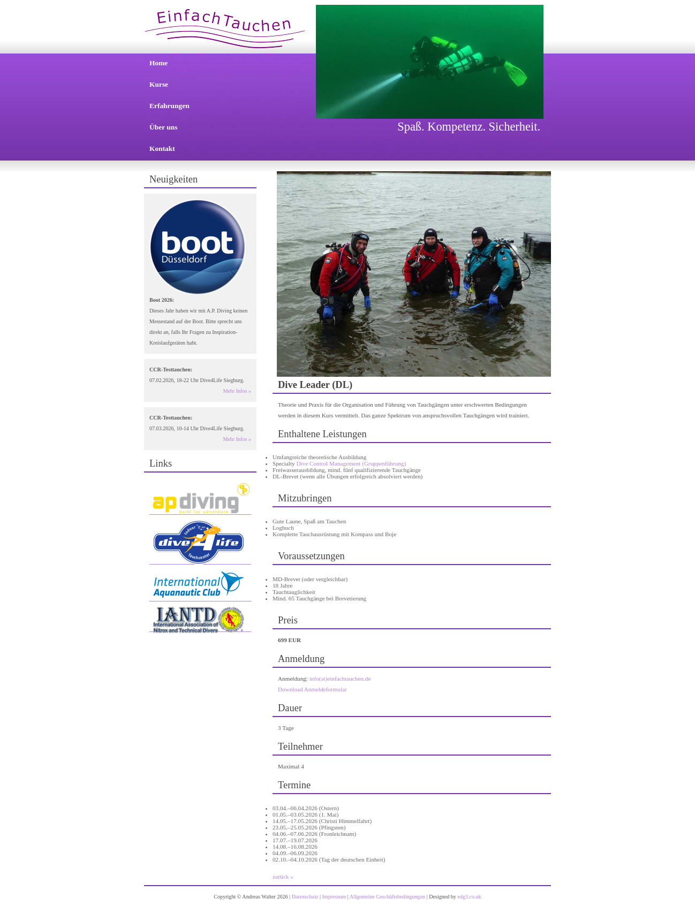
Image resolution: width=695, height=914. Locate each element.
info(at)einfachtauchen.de (340, 678)
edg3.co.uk (469, 897)
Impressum (334, 897)
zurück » (283, 876)
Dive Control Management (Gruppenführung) (351, 463)
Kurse (158, 84)
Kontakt (162, 148)
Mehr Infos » (237, 391)
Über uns (163, 127)
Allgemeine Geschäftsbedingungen (387, 897)
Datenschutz (305, 897)
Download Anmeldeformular (312, 689)
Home (158, 63)
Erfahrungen (169, 106)
